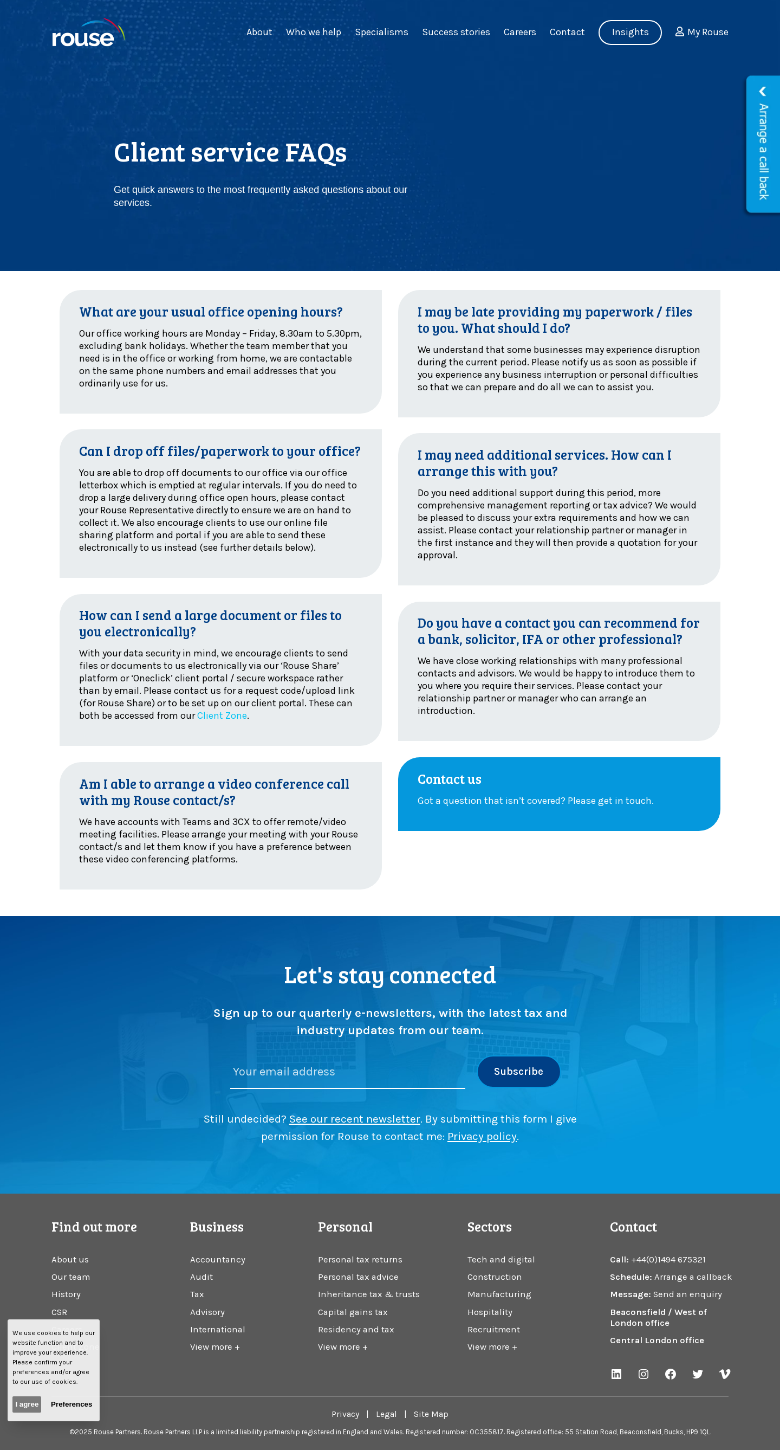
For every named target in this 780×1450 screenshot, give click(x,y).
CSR (59, 1312)
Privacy (345, 1414)
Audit (201, 1277)
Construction (494, 1277)
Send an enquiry (687, 1294)
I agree (26, 1404)
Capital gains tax (353, 1312)
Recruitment (493, 1329)
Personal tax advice (358, 1277)
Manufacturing (499, 1294)
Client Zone (222, 715)
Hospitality (489, 1312)
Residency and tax (356, 1329)
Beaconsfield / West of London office (658, 1317)
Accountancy (217, 1259)
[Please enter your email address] (348, 1072)
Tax (197, 1294)
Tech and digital (501, 1259)
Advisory (207, 1312)
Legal (386, 1414)
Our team (70, 1277)
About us (70, 1259)
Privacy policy (482, 1136)
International (217, 1329)
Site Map (431, 1414)
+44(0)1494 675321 (668, 1259)
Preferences (71, 1404)
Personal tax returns (360, 1259)
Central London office (657, 1340)
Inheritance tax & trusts (369, 1294)
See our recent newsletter (354, 1118)
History (66, 1294)
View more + (215, 1347)
